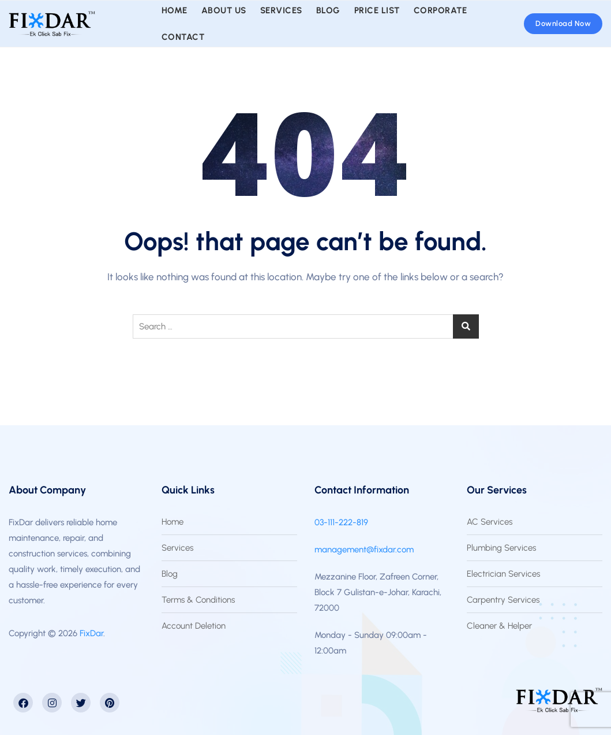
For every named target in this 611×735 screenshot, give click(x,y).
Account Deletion (194, 626)
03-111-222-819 (341, 522)
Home (172, 522)
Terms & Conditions (198, 600)
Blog (170, 574)
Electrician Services (503, 574)
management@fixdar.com (364, 549)
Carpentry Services (503, 600)
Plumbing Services (501, 548)
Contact (183, 37)
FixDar (91, 633)
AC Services (489, 522)
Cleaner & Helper (499, 626)
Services (177, 548)
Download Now (563, 23)
